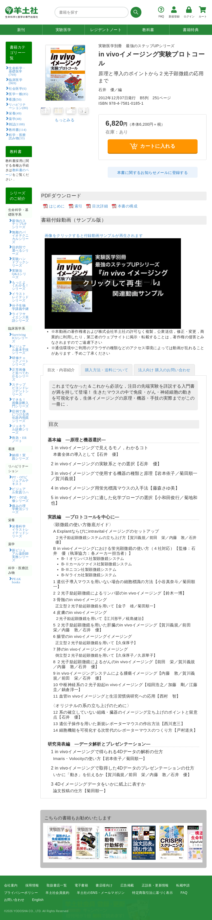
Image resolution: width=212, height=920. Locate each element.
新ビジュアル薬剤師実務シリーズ (20, 555)
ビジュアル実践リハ (20, 490)
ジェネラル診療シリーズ (20, 429)
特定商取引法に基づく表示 (152, 893)
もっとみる (64, 120)
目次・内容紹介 (61, 370)
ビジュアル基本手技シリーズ (20, 349)
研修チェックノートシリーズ (20, 361)
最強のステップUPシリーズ (19, 224)
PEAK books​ (18, 580)
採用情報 (32, 885)
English (38, 900)
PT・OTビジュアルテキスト (20, 480)
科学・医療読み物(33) (17, 136)
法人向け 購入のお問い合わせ (164, 370)
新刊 (21, 30)
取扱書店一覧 (57, 885)
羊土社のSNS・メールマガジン (101, 893)
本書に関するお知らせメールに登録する (152, 172)
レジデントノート (106, 30)
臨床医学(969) (15, 81)
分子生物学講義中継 (20, 307)
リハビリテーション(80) (18, 106)
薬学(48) (15, 118)
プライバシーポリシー (21, 893)
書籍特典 (191, 30)
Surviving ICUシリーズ (20, 338)
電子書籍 (81, 885)
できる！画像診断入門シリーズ (20, 403)
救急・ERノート (19, 439)
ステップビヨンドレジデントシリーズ (20, 389)
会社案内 (11, 885)
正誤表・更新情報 (155, 885)
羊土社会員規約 (57, 893)
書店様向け (104, 885)
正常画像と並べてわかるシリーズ (20, 374)
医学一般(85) (18, 93)
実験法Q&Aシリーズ (19, 274)
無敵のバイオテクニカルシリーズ (20, 236)
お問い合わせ (14, 900)
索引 (79, 206)
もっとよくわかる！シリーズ (20, 285)
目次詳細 (100, 206)
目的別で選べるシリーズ (20, 250)
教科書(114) (17, 129)
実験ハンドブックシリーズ (20, 262)
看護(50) (15, 99)
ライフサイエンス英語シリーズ (20, 317)
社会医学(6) (17, 88)
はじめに (57, 206)
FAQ (184, 893)
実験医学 (63, 30)
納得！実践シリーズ (20, 456)
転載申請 (183, 885)
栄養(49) (15, 113)
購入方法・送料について (106, 370)
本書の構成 (127, 206)
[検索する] (135, 12)
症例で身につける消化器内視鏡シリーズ (20, 416)
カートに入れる (152, 146)
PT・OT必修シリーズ (20, 499)
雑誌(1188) (17, 124)
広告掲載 (127, 885)
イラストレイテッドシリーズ (20, 297)
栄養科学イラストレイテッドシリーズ (20, 531)
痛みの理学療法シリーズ (20, 509)
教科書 (148, 30)
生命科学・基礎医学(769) (17, 71)
